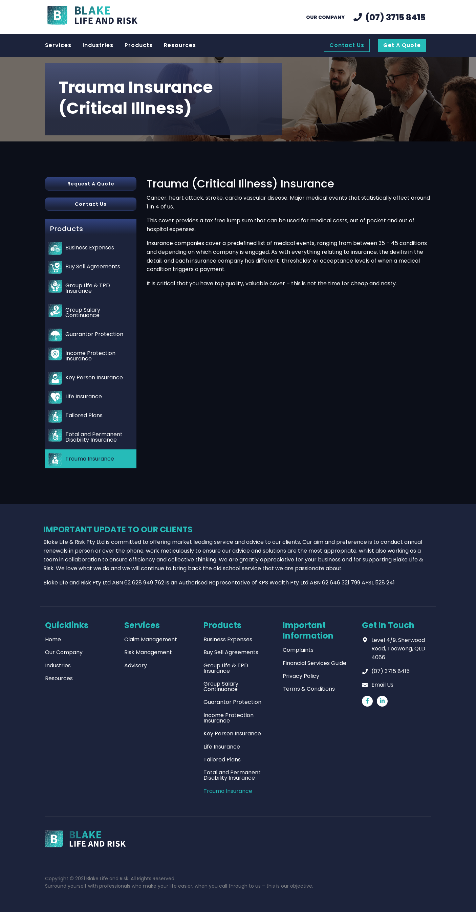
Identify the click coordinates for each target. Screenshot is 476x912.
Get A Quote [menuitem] (402, 45)
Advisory (135, 665)
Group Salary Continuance (82, 312)
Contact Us (91, 204)
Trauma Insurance (89, 459)
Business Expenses (89, 247)
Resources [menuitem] (180, 45)
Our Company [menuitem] (325, 17)
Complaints (298, 650)
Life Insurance (83, 396)
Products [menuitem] (139, 45)
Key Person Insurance (94, 377)
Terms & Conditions (309, 689)
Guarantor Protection (94, 334)
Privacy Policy (301, 676)
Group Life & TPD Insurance (87, 288)
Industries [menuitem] (98, 45)
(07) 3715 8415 (390, 671)
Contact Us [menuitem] (346, 45)
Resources (59, 678)
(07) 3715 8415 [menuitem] (395, 17)
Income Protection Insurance (90, 355)
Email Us (382, 685)
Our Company (64, 652)
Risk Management (148, 652)
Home (53, 639)
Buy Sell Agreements (92, 266)
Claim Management (150, 639)
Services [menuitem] (58, 45)
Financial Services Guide (314, 663)
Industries (58, 665)
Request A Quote (90, 183)
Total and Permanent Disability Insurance (94, 437)
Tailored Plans (84, 415)
